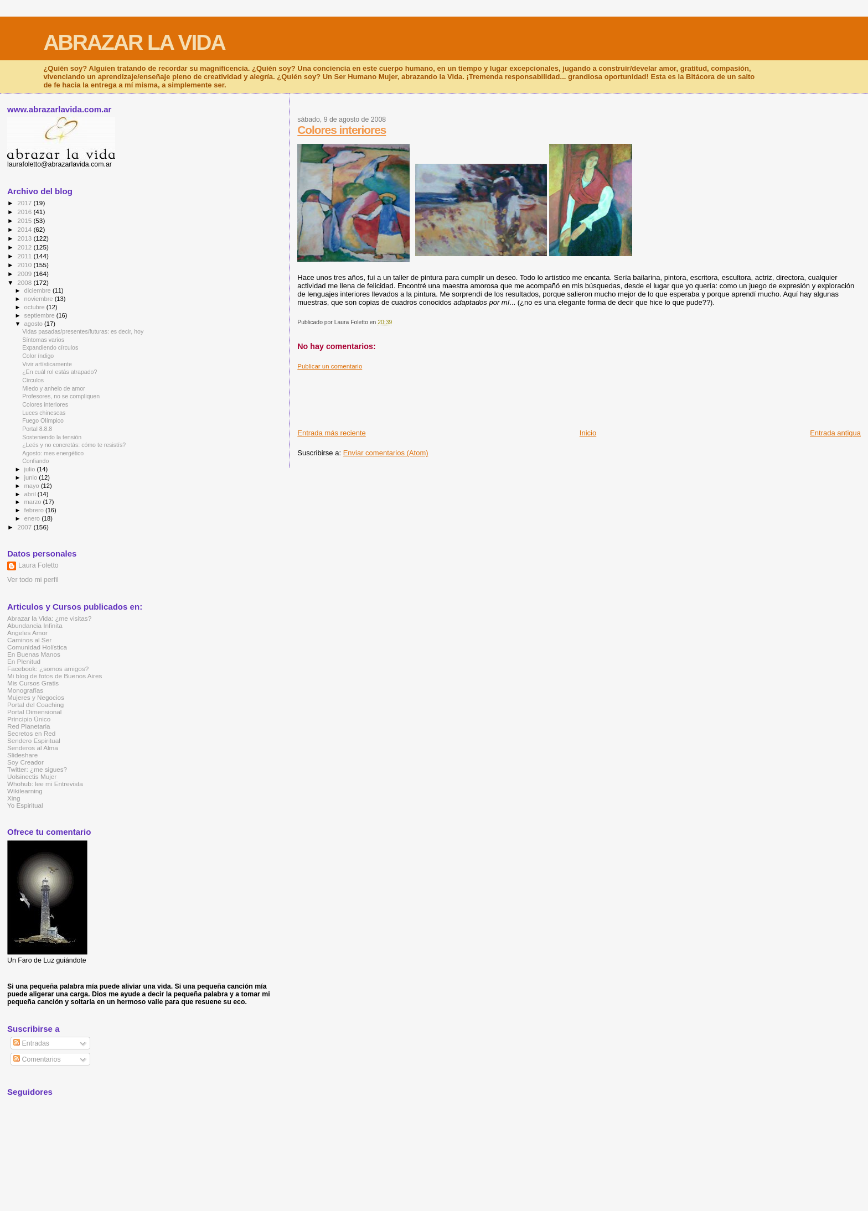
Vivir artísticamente (47, 364)
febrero (34, 510)
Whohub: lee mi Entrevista (45, 783)
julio (30, 469)
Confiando (35, 461)
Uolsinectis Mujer (31, 776)
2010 (25, 264)
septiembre (40, 315)
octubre (35, 307)
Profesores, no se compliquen (61, 396)
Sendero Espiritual (33, 740)
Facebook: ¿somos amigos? (48, 668)
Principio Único (28, 719)
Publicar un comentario (329, 366)
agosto (34, 323)
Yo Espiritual (25, 805)
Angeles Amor (27, 632)
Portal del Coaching (35, 704)
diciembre (38, 290)
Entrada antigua (835, 433)
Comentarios (36, 1059)
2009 (25, 273)
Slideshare (22, 754)
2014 (25, 229)
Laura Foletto (38, 565)
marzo (33, 501)
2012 (25, 247)
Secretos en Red (31, 733)
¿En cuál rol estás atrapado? (59, 371)
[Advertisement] (498, 395)
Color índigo (38, 355)
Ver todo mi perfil (33, 580)
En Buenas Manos (33, 654)
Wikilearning (25, 790)
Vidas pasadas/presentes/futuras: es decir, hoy (82, 331)
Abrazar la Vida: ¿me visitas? (49, 618)
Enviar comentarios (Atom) (385, 453)
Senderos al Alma (32, 747)
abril (31, 494)
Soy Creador (25, 762)
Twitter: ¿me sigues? (37, 769)
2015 (25, 220)
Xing (13, 798)
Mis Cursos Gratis (33, 683)
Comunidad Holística (37, 647)
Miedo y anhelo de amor (53, 388)
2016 (25, 211)
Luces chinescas (43, 412)
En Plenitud (23, 661)
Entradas (31, 1043)
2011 (25, 255)
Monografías (25, 690)
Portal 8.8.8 (37, 428)
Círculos (33, 380)
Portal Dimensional (34, 711)
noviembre (39, 298)
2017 (25, 202)
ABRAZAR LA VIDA (134, 42)
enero (33, 518)
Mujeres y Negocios (35, 697)
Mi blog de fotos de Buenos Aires (54, 675)
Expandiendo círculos (50, 347)
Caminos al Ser (29, 639)
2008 (25, 282)
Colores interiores (341, 129)
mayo (32, 485)
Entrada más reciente (331, 433)
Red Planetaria (28, 726)
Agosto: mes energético (53, 453)
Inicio (588, 433)
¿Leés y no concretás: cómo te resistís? (74, 444)
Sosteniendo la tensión (51, 437)
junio (31, 477)
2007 (25, 527)
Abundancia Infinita (35, 625)
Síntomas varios (43, 339)
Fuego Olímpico (43, 420)
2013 (25, 238)
